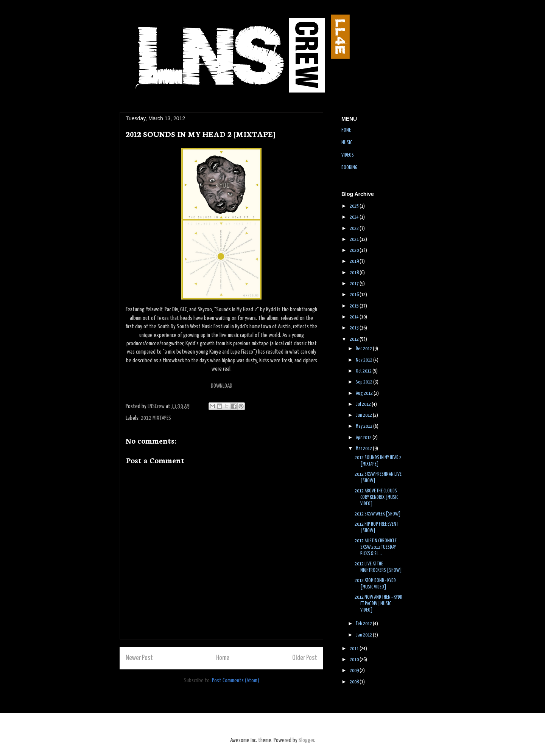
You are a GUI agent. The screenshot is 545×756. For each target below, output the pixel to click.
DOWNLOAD (221, 386)
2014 (355, 317)
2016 (355, 294)
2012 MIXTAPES (156, 418)
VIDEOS (347, 155)
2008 (355, 682)
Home (222, 658)
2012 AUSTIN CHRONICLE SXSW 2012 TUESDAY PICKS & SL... (376, 547)
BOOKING (349, 167)
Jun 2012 (364, 415)
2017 (355, 283)
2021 (355, 239)
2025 (355, 206)
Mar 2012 (364, 448)
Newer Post (139, 658)
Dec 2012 (364, 348)
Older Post (304, 658)
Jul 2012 (364, 404)
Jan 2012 (364, 635)
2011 (355, 648)
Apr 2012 (364, 437)
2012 (355, 339)
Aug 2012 (365, 393)
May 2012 (364, 426)
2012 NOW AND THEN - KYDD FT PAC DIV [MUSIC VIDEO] (378, 604)
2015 (355, 306)
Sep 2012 (364, 382)
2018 (355, 272)
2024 (355, 217)
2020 (355, 250)
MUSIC (346, 142)
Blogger (306, 740)
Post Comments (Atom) (235, 680)
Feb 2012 (364, 623)
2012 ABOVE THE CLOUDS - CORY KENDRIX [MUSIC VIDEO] (377, 497)
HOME (346, 130)
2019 (355, 261)
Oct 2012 (364, 371)
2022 (355, 228)
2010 (355, 659)
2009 (355, 670)
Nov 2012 (364, 360)
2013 (355, 328)
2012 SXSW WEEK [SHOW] (378, 514)
